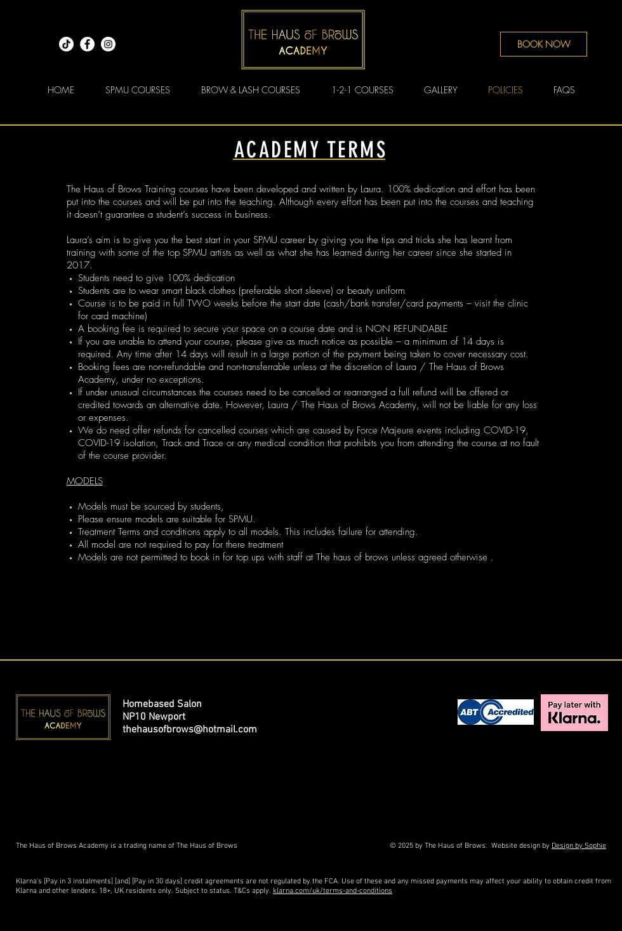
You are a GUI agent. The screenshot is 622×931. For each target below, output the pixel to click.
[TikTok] (66, 44)
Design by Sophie (579, 846)
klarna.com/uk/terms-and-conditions (332, 891)
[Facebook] (87, 44)
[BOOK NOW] (543, 44)
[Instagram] (108, 44)
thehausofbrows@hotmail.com (189, 729)
